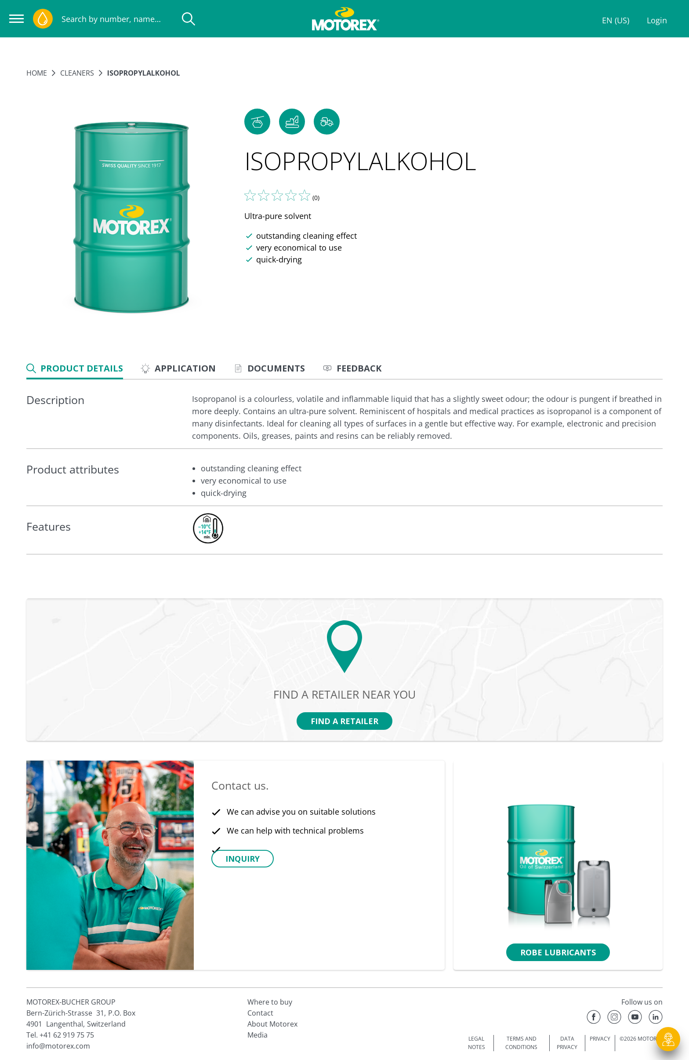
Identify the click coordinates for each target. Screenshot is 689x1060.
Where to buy (269, 1002)
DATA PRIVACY (567, 1043)
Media (257, 1035)
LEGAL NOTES (476, 1043)
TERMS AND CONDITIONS (521, 1043)
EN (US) (615, 20)
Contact (260, 1013)
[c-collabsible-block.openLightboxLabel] (208, 528)
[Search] (188, 18)
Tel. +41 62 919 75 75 (60, 1035)
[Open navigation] (16, 18)
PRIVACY (600, 1038)
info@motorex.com (58, 1046)
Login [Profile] (657, 20)
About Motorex (272, 1024)
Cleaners (77, 73)
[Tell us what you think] (277, 195)
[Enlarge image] (131, 218)
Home (36, 73)
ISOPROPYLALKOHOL (143, 73)
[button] (257, 122)
